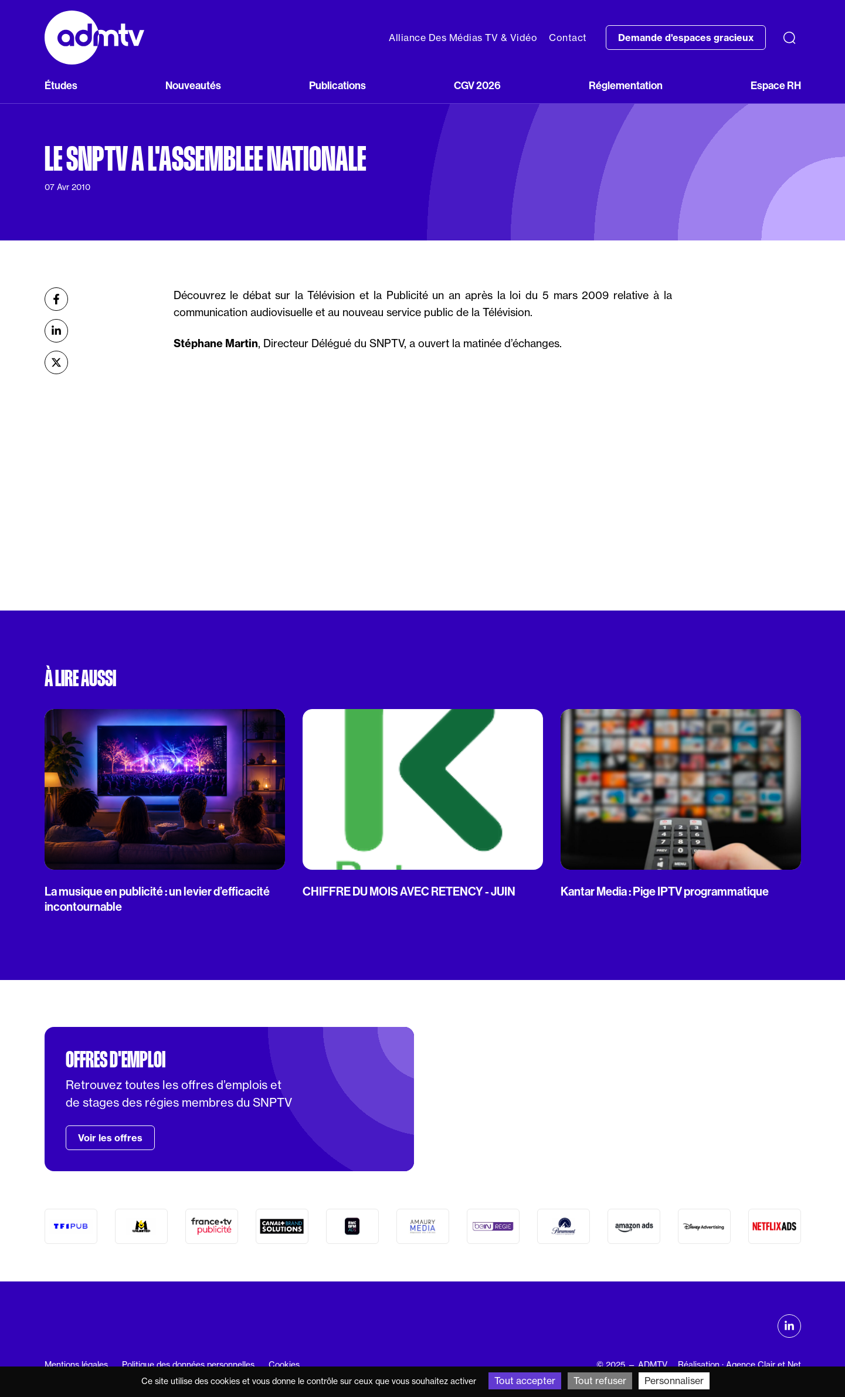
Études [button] (61, 85)
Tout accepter (524, 1380)
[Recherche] (789, 37)
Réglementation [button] (626, 85)
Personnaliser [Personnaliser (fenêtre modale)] (674, 1380)
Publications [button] (337, 85)
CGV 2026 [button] (477, 85)
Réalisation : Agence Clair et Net (739, 1364)
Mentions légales (76, 1364)
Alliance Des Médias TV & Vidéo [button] (463, 37)
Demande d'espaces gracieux (686, 37)
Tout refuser (599, 1380)
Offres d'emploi (115, 1060)
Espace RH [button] (776, 85)
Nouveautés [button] (193, 85)
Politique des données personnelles (188, 1364)
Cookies (284, 1364)
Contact (568, 37)
